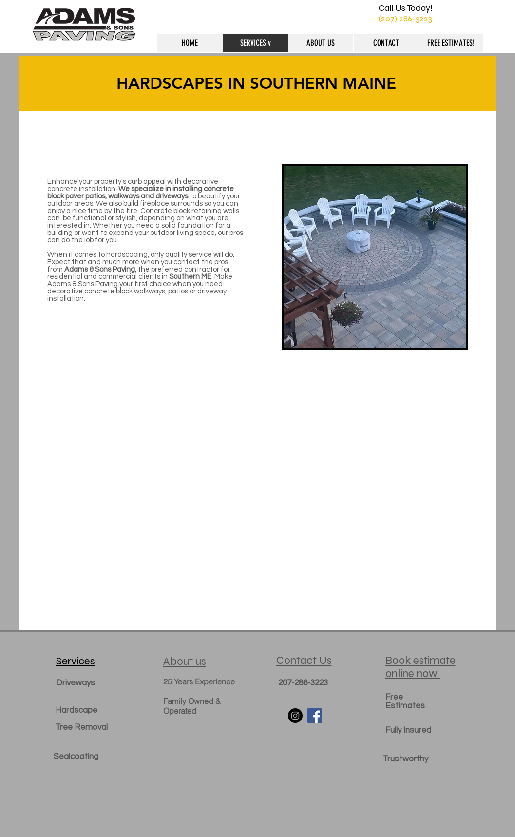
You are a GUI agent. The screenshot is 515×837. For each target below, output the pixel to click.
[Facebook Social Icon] (314, 715)
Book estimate (420, 660)
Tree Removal (82, 727)
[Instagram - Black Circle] (295, 715)
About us (184, 661)
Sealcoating (76, 756)
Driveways (75, 683)
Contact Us (304, 660)
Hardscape (76, 710)
